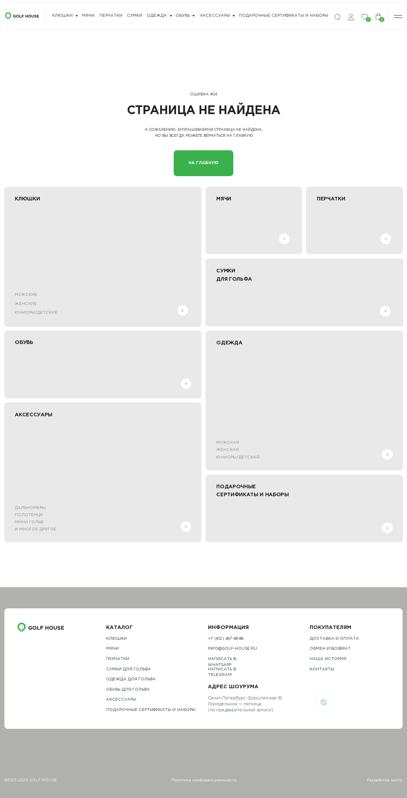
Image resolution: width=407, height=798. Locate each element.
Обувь (183, 15)
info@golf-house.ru (232, 648)
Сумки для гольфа (128, 669)
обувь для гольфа (128, 689)
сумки (134, 15)
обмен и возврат (330, 648)
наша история (328, 659)
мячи (88, 15)
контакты (322, 669)
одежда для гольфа (131, 679)
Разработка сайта (384, 780)
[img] (337, 17)
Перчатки (117, 659)
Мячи (112, 648)
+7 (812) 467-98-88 (225, 639)
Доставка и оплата (334, 639)
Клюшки (62, 15)
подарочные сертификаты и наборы (283, 15)
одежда (157, 15)
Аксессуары (215, 15)
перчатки (110, 15)
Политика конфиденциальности (203, 780)
